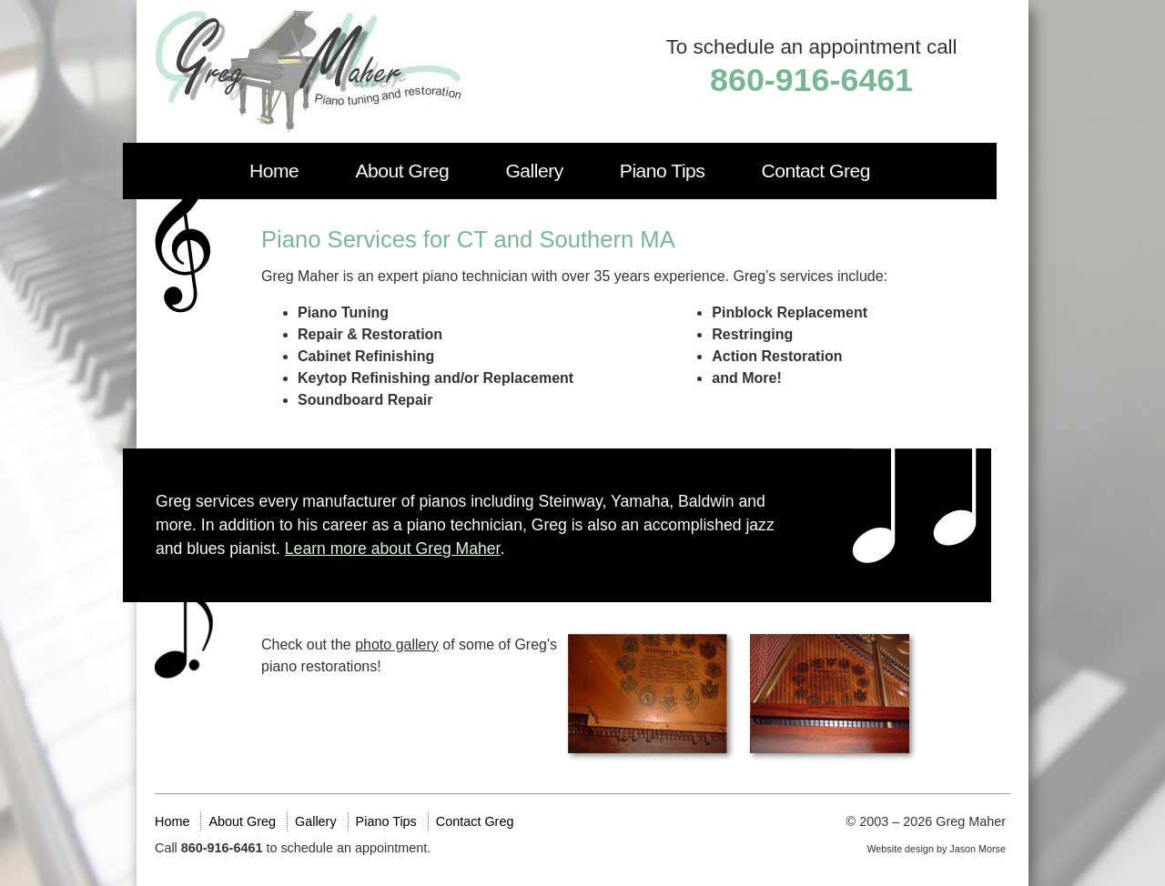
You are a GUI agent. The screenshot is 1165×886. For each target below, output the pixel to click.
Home (274, 170)
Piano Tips (662, 170)
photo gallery (397, 644)
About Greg (402, 170)
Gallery (533, 170)
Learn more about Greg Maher (393, 548)
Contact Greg (815, 170)
